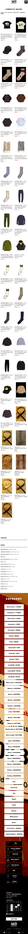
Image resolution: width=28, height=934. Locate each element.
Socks (14, 805)
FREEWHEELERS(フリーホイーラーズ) (8, 549)
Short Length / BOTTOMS (14, 735)
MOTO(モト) (3, 556)
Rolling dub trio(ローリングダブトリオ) (9, 576)
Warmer (14, 811)
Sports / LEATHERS (14, 694)
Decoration (14, 787)
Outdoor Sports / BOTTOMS (14, 729)
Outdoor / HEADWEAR (14, 770)
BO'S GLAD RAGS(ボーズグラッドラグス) (9, 559)
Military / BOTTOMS (14, 723)
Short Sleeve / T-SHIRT (14, 607)
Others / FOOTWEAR (14, 752)
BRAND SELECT (4, 588)
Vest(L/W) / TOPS (14, 653)
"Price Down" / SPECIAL (14, 828)
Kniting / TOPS (14, 659)
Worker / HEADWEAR (14, 764)
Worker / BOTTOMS (14, 717)
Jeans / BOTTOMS (14, 711)
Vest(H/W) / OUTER (14, 676)
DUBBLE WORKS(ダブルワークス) (8, 566)
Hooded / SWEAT (14, 636)
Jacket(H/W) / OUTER (14, 671)
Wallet (14, 799)
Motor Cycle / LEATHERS (14, 682)
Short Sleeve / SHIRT (14, 618)
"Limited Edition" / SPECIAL (14, 834)
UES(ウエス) (3, 561)
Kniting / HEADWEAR (14, 776)
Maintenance (14, 816)
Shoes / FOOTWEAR (14, 746)
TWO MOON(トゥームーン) (6, 571)
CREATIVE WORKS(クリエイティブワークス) (10, 554)
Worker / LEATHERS (14, 700)
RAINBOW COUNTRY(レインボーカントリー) (10, 551)
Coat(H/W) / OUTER (14, 665)
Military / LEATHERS (14, 688)
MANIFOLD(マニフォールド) (7, 586)
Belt (14, 781)
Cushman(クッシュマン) (6, 569)
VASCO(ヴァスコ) (4, 583)
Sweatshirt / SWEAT (14, 630)
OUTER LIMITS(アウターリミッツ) (8, 564)
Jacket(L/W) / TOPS (14, 647)
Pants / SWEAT (14, 642)
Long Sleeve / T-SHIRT (14, 612)
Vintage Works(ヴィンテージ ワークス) (9, 581)
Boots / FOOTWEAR (14, 741)
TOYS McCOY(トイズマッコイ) (7, 574)
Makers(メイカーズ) (5, 579)
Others (14, 822)
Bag (14, 793)
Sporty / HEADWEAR (14, 758)
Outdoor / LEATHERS (14, 706)
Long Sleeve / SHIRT (14, 624)
